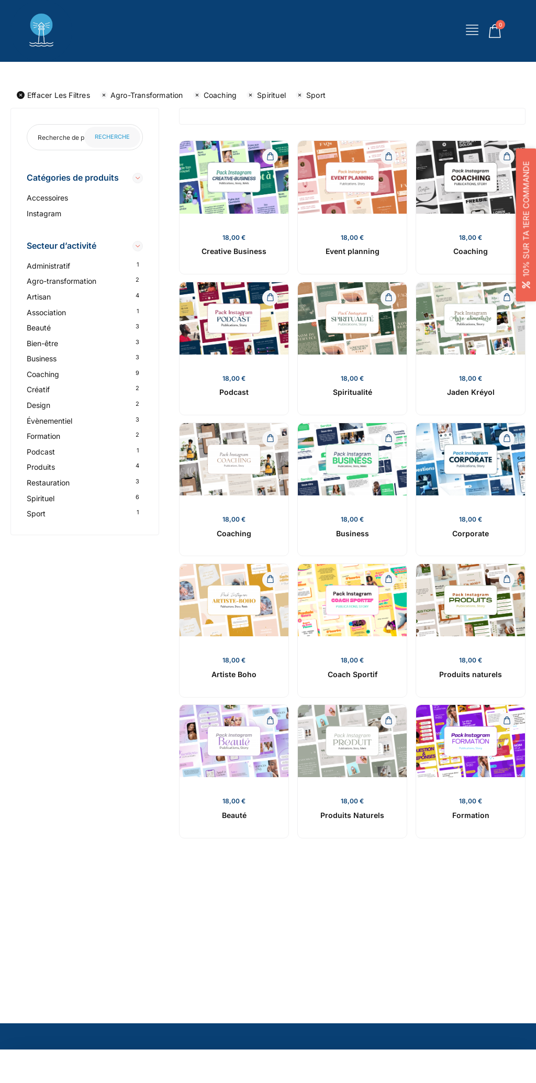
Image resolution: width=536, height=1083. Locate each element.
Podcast (41, 451)
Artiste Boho (233, 674)
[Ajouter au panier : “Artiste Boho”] (270, 580)
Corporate (470, 533)
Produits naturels (470, 674)
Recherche (112, 136)
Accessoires (47, 197)
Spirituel (266, 95)
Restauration (48, 482)
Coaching (215, 95)
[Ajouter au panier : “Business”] (388, 439)
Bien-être (42, 343)
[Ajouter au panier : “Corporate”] (507, 439)
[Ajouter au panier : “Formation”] (507, 720)
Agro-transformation (141, 95)
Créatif (38, 389)
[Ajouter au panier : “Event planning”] (388, 156)
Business (42, 358)
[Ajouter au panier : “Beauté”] (270, 720)
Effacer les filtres (53, 95)
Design (38, 405)
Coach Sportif (352, 674)
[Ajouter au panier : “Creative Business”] (270, 156)
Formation (43, 436)
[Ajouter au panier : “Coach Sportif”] (388, 580)
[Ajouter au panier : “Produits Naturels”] (388, 720)
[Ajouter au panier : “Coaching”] (507, 156)
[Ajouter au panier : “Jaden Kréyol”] (507, 298)
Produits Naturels (352, 815)
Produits (41, 466)
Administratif (48, 265)
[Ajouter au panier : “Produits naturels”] (507, 580)
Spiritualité (352, 392)
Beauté (39, 327)
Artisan (39, 296)
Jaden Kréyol (471, 392)
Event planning (352, 251)
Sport (311, 95)
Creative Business (234, 251)
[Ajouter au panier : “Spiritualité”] (388, 298)
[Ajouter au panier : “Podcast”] (270, 298)
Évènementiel (49, 420)
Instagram (44, 213)
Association (46, 312)
